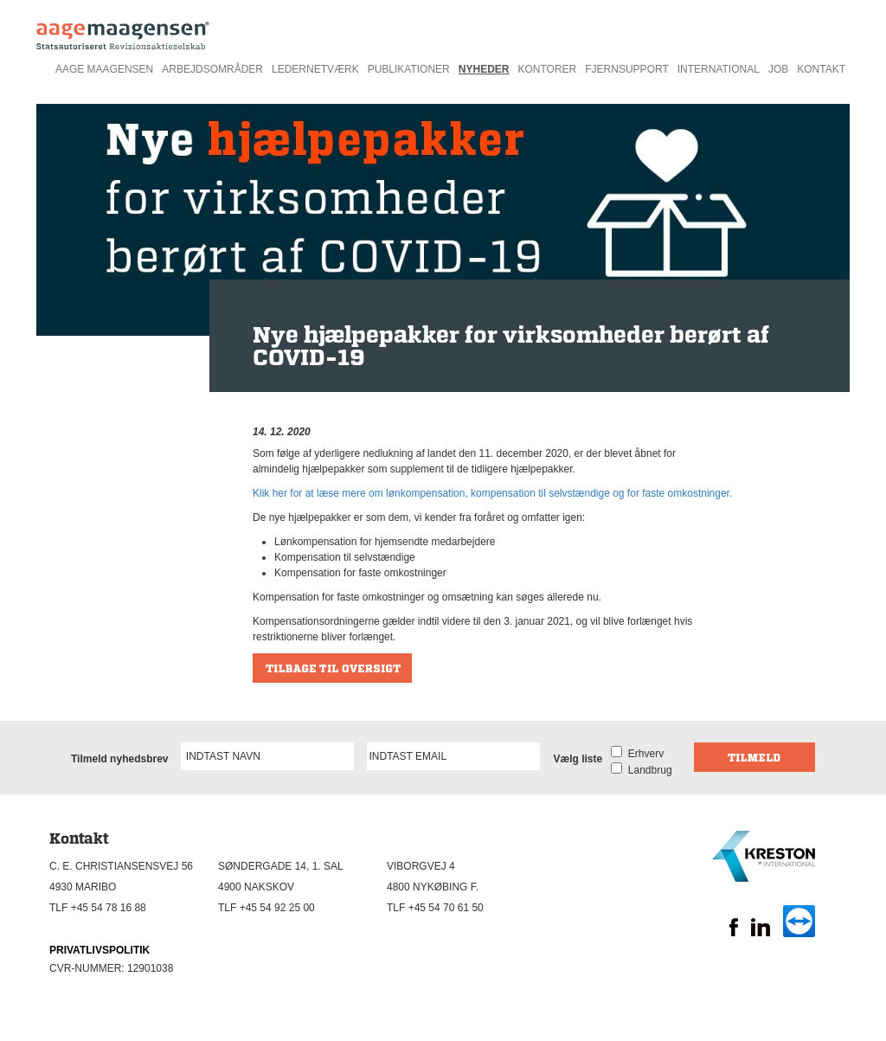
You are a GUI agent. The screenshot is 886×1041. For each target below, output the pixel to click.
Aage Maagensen (104, 69)
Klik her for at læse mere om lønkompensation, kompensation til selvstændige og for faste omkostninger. (492, 493)
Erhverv (643, 754)
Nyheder (484, 69)
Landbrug (646, 770)
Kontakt (821, 69)
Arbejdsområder (212, 69)
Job (778, 69)
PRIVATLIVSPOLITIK (99, 950)
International (718, 69)
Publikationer (409, 69)
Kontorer (546, 69)
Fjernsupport (626, 69)
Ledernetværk (315, 69)
